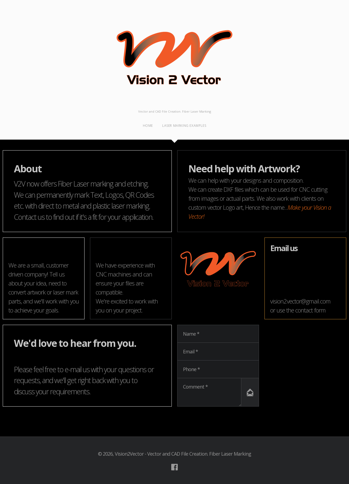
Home (148, 125)
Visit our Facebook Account (174, 467)
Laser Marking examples (184, 125)
